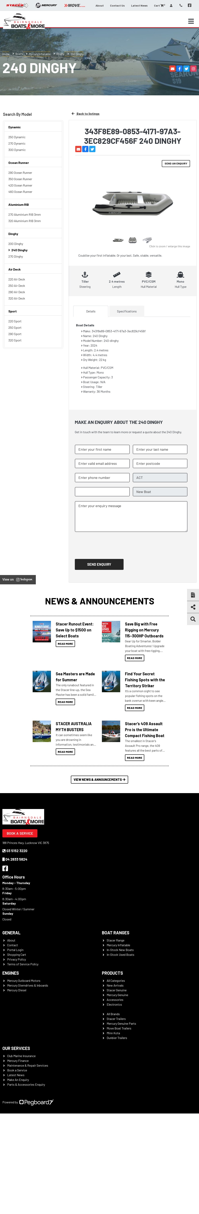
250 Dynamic (16, 137)
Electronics (114, 1004)
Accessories (115, 999)
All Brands (113, 1014)
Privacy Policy (16, 959)
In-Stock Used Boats (120, 954)
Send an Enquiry (176, 163)
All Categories (116, 980)
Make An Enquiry (18, 1080)
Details (91, 311)
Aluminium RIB (18, 204)
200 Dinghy (15, 244)
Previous (82, 207)
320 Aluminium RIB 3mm (24, 221)
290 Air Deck (16, 292)
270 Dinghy (15, 256)
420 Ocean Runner (20, 185)
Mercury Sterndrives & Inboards (27, 985)
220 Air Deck (16, 279)
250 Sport (14, 327)
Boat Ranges (115, 932)
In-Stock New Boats (120, 950)
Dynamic (14, 127)
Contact (12, 945)
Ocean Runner (18, 162)
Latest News (139, 5)
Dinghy (60, 53)
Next (183, 206)
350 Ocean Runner (20, 179)
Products (112, 972)
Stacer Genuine (117, 990)
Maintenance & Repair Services (27, 1065)
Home (5, 54)
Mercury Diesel (16, 990)
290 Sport (14, 334)
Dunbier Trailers (117, 1038)
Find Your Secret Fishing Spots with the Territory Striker (145, 679)
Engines (10, 972)
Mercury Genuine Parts (121, 1023)
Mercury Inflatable (39, 54)
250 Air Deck (16, 285)
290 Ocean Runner (20, 172)
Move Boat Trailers (119, 1028)
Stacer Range (115, 940)
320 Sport (14, 340)
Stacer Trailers (116, 1019)
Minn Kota (113, 1033)
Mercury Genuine (117, 995)
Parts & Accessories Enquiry (26, 1084)
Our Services (16, 1048)
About (100, 5)
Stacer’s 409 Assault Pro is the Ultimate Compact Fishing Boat (144, 729)
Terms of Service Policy (22, 964)
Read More (65, 643)
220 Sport (14, 321)
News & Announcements (99, 600)
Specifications (127, 311)
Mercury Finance (18, 1060)
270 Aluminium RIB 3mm (24, 214)
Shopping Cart (16, 954)
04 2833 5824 (14, 859)
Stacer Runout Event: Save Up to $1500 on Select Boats (75, 629)
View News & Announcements (99, 779)
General (11, 932)
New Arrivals (115, 985)
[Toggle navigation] (191, 21)
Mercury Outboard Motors (23, 980)
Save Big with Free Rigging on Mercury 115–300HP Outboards (144, 629)
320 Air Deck (16, 298)
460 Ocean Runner (20, 191)
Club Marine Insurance (21, 1056)
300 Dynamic (17, 150)
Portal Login (15, 950)
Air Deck (14, 269)
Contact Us (117, 5)
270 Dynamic (16, 143)
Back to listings (86, 113)
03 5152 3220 (14, 851)
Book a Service (20, 833)
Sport (12, 311)
